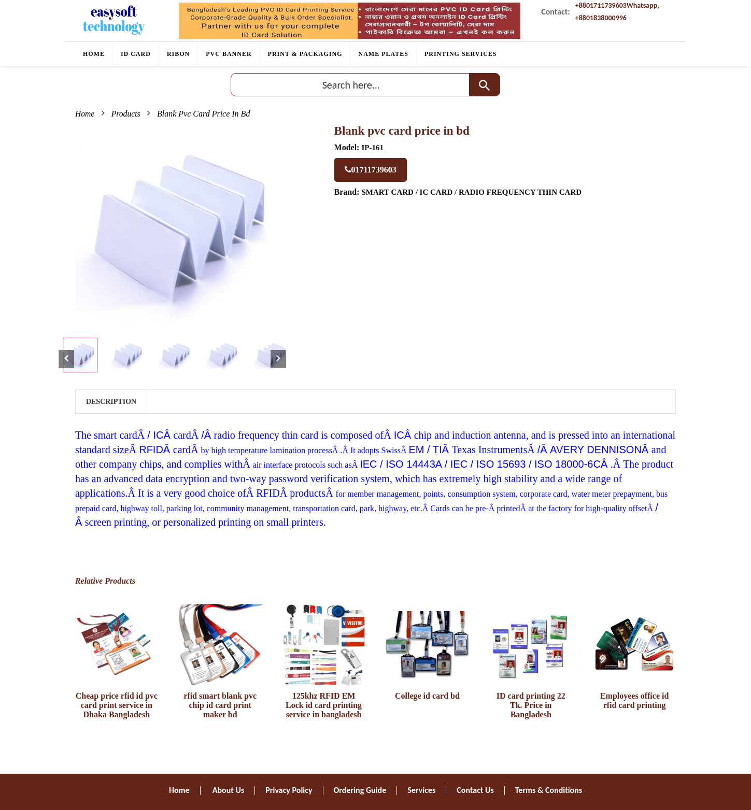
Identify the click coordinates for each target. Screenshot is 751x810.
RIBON (178, 53)
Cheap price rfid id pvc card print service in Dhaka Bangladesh (117, 704)
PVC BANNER (228, 53)
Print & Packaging (305, 53)
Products (126, 113)
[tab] (80, 355)
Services (421, 790)
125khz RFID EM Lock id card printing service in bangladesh (324, 704)
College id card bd (427, 695)
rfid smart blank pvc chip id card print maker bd (220, 704)
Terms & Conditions (548, 790)
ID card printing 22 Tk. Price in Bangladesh (531, 704)
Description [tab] (111, 402)
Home (94, 53)
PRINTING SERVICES (460, 53)
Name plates (383, 53)
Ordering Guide (360, 790)
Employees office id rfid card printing (634, 700)
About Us (228, 790)
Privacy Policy (288, 790)
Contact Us (475, 790)
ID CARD (136, 53)
